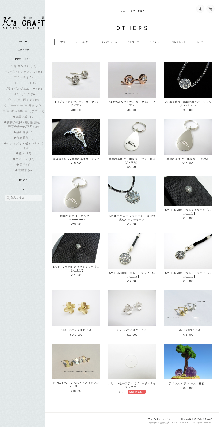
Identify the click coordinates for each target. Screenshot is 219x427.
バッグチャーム (108, 42)
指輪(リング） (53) (24, 68)
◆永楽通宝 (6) (23, 140)
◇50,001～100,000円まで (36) (23, 113)
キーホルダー (81, 42)
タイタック (158, 42)
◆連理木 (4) (23, 172)
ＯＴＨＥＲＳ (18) (23, 85)
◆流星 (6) (23, 167)
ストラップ (134, 42)
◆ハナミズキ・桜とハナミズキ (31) (23, 148)
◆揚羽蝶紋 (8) (23, 134)
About (23, 53)
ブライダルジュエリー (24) (23, 91)
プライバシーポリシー (161, 417)
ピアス (58, 42)
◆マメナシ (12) (23, 161)
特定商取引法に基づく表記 (196, 417)
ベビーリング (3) (23, 96)
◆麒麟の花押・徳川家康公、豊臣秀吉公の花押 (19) (23, 127)
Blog (23, 182)
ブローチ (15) (23, 79)
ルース (204, 42)
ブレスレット (182, 42)
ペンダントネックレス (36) (23, 74)
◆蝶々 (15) (23, 155)
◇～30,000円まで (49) (23, 102)
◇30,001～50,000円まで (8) (23, 108)
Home (23, 44)
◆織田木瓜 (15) (23, 119)
